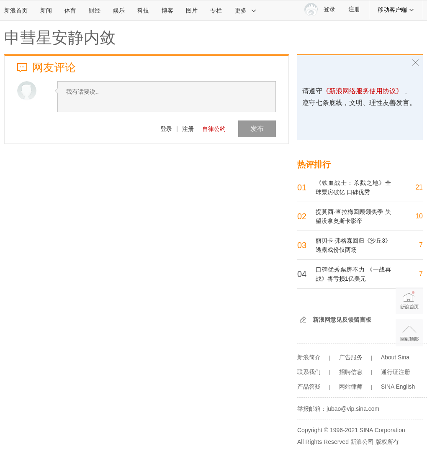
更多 (246, 10)
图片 (192, 10)
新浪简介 (309, 357)
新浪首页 (16, 10)
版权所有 (387, 441)
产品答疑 (309, 386)
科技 (143, 10)
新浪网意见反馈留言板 (342, 319)
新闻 (46, 10)
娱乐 (119, 10)
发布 (257, 128)
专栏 (216, 10)
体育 (70, 10)
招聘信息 (351, 372)
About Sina (395, 357)
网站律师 (351, 386)
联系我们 (309, 372)
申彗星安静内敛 (60, 37)
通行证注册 (395, 372)
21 (419, 187)
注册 (354, 9)
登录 (166, 129)
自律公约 (214, 129)
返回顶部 (409, 332)
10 (419, 216)
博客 (167, 10)
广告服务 (351, 357)
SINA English (398, 386)
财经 (94, 10)
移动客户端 (396, 9)
